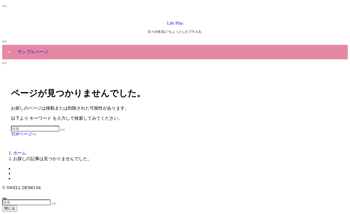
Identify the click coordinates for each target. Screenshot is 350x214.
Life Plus (175, 23)
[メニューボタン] (4, 41)
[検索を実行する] (62, 130)
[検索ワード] (35, 128)
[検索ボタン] (4, 63)
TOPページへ (24, 134)
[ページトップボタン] (4, 198)
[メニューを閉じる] (4, 6)
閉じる (9, 208)
